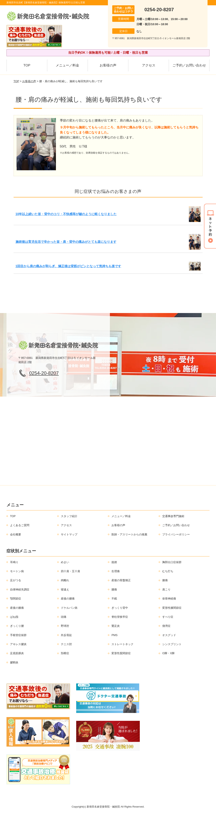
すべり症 (167, 616)
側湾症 (166, 625)
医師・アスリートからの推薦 (129, 534)
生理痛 (115, 571)
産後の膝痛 (17, 607)
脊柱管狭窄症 (119, 616)
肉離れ (65, 580)
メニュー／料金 (67, 65)
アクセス (148, 65)
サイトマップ (69, 534)
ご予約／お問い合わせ (189, 65)
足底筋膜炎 (17, 653)
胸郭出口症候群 (172, 562)
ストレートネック (122, 644)
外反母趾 (66, 635)
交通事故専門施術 (173, 516)
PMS (114, 635)
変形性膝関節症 (172, 607)
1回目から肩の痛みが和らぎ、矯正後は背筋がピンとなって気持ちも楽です (68, 266)
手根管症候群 (18, 635)
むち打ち (167, 571)
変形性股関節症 (121, 653)
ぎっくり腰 (17, 625)
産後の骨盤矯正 (121, 580)
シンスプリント (172, 644)
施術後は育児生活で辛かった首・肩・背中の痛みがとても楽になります (66, 241)
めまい (65, 562)
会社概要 (15, 534)
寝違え (65, 589)
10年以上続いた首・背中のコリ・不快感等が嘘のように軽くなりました (66, 214)
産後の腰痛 (68, 598)
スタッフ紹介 (69, 516)
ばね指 (14, 616)
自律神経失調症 (19, 589)
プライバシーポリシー (176, 534)
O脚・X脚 (168, 653)
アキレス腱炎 (18, 644)
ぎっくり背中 (119, 607)
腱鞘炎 (14, 662)
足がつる (15, 580)
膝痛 (165, 580)
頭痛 (63, 616)
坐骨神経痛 (169, 598)
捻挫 (114, 562)
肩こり (166, 589)
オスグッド (169, 635)
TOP (26, 65)
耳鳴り (14, 562)
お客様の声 (108, 65)
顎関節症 (15, 598)
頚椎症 (65, 653)
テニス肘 (66, 644)
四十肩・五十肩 (70, 571)
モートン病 (17, 571)
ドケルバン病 (69, 607)
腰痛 (114, 589)
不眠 (114, 598)
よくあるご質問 (19, 525)
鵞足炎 (115, 625)
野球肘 (65, 625)
